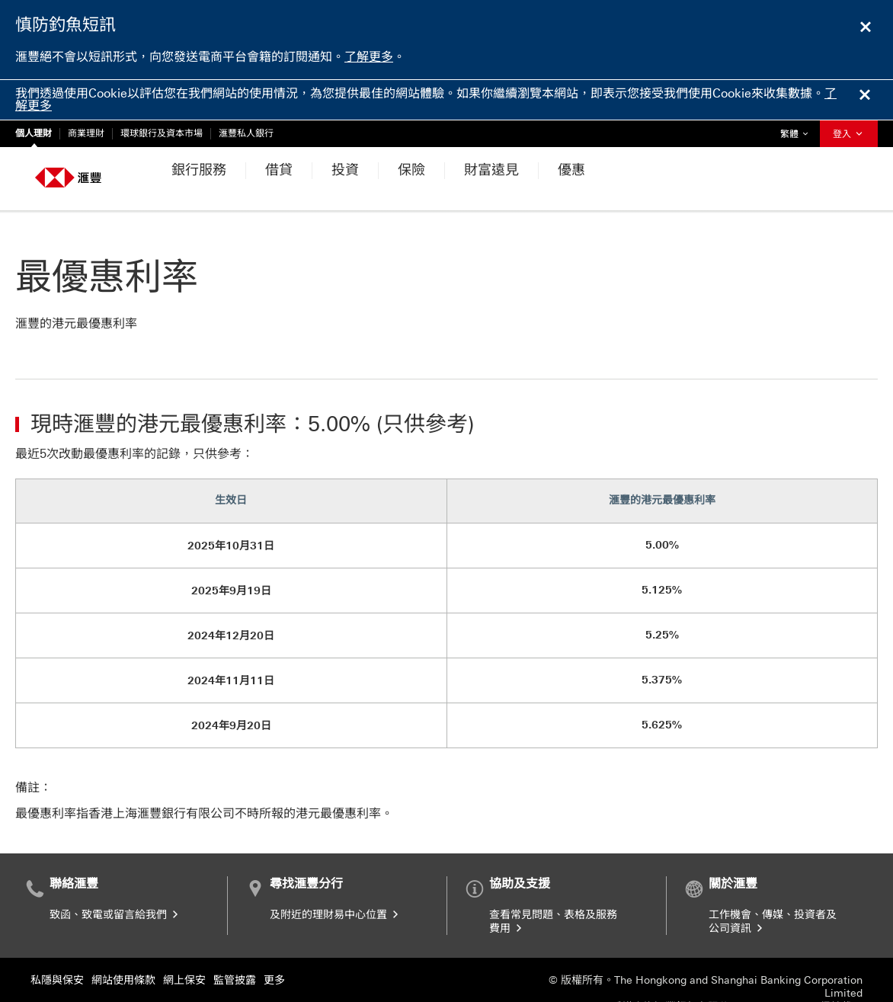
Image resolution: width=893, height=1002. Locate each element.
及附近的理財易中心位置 (335, 874)
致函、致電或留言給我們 (115, 874)
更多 (274, 939)
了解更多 (368, 57)
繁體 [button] (797, 129)
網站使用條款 (123, 939)
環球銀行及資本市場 (161, 133)
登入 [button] (849, 134)
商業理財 (86, 133)
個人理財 (33, 133)
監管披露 (234, 939)
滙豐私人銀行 (246, 133)
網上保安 (184, 939)
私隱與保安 (57, 939)
